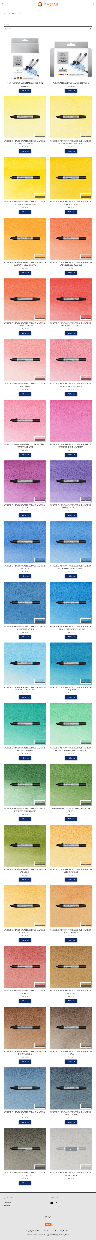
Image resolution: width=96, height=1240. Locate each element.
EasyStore (66, 1231)
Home (6, 14)
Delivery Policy (64, 1235)
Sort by (6, 25)
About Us (7, 1205)
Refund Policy (53, 1235)
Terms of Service (32, 1235)
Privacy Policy (43, 1235)
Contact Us (7, 1202)
